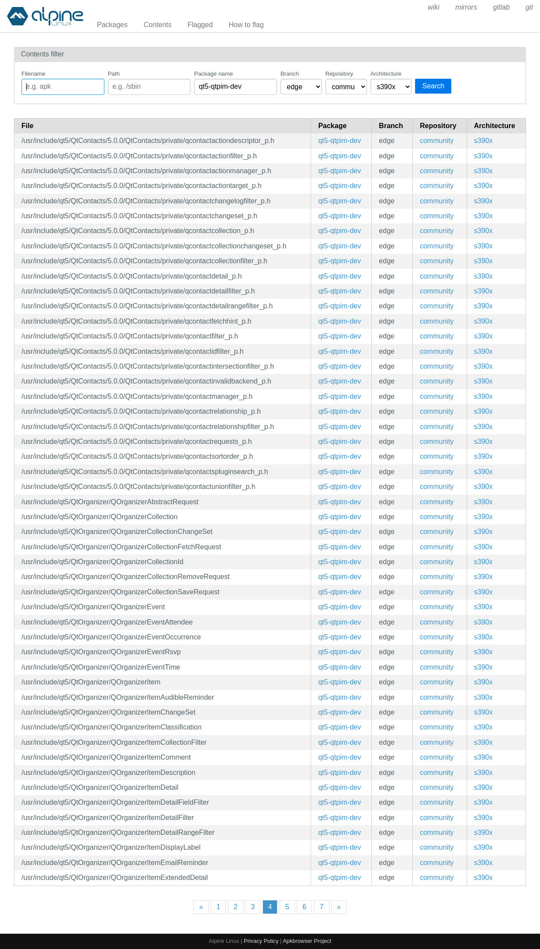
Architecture (386, 73)
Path (114, 73)
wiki (434, 7)
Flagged (200, 24)
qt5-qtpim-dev (339, 140)
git (529, 7)
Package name (213, 73)
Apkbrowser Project (307, 941)
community (436, 140)
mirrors (466, 7)
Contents (158, 24)
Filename (33, 73)
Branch (289, 73)
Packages (112, 24)
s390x (483, 140)
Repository (339, 73)
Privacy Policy (261, 941)
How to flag (246, 24)
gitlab (501, 7)
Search (433, 86)
